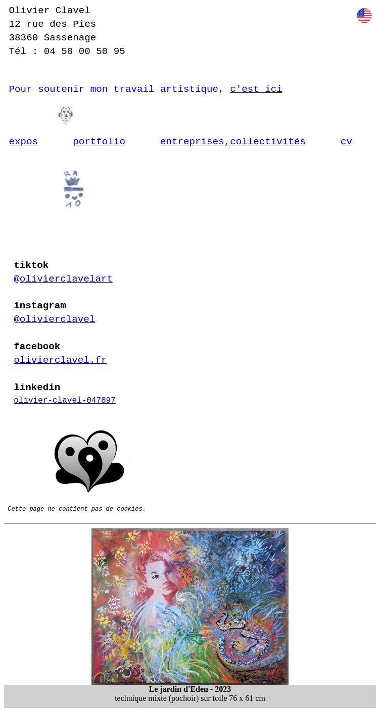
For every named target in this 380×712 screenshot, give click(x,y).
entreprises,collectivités (233, 141)
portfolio (99, 141)
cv (346, 141)
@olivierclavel (54, 319)
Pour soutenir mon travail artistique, (145, 89)
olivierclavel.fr (60, 360)
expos (23, 141)
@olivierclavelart (63, 279)
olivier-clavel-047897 (65, 400)
